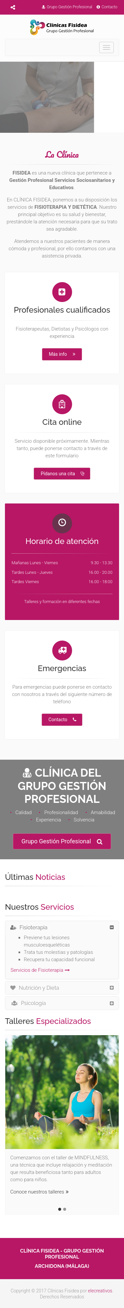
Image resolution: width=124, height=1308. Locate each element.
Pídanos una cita (62, 473)
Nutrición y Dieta (34, 988)
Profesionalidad (61, 812)
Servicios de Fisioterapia (40, 970)
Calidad (23, 812)
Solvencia (84, 820)
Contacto (107, 7)
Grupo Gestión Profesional (67, 7)
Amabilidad (103, 812)
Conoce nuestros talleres (39, 1192)
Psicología (28, 1003)
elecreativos (100, 1290)
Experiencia (48, 820)
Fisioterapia (29, 927)
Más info (62, 354)
